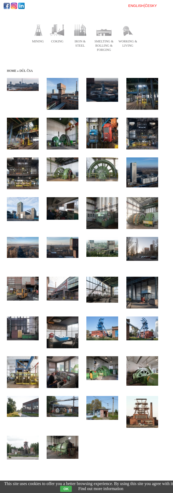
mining (38, 41)
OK (66, 489)
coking (57, 41)
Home (11, 71)
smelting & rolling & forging (103, 45)
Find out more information (100, 488)
